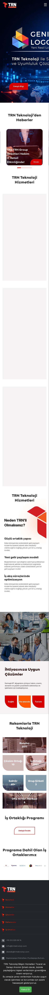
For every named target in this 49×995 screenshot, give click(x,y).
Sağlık (11, 701)
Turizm (38, 701)
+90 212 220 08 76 (13, 940)
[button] (19, 167)
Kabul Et (25, 989)
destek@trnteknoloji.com (17, 952)
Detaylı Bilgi (18, 86)
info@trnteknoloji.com (16, 946)
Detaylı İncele (24, 831)
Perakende (24, 701)
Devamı (36, 162)
